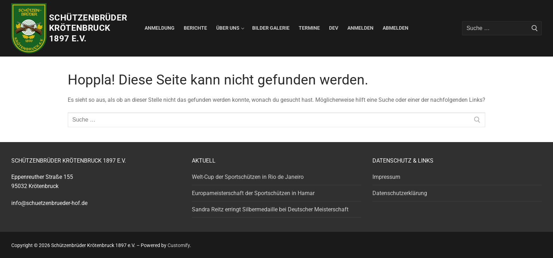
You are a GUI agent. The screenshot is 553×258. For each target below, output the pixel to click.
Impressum (386, 177)
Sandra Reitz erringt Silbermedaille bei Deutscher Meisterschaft (270, 209)
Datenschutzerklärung (399, 193)
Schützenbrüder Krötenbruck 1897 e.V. (88, 28)
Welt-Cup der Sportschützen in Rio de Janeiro (248, 177)
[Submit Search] (535, 28)
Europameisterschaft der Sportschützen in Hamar (253, 193)
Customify (179, 245)
